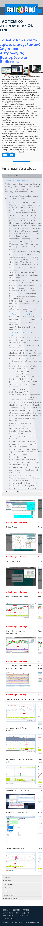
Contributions (9, 916)
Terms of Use (23, 916)
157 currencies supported (20, 314)
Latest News (8, 913)
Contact (6, 910)
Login (30, 913)
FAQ (23, 913)
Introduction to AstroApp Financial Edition (17, 180)
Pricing (26, 910)
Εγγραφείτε (8, 155)
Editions (16, 910)
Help (17, 913)
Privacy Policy (9, 919)
